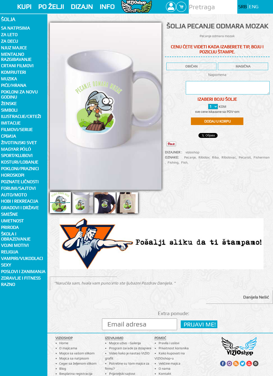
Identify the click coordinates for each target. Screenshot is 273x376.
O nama (165, 368)
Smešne (9, 214)
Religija (9, 251)
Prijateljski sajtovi (122, 374)
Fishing (173, 162)
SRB (242, 6)
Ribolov (203, 157)
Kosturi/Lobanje (19, 162)
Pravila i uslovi (169, 343)
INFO (107, 7)
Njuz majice (14, 47)
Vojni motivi (15, 245)
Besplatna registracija (76, 374)
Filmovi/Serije (17, 129)
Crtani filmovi (17, 65)
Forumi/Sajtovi (18, 188)
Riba (215, 157)
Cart (181, 7)
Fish (184, 162)
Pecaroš (245, 157)
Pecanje (190, 157)
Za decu (9, 41)
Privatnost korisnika (174, 348)
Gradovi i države (20, 207)
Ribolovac (229, 157)
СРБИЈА (8, 136)
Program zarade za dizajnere (130, 348)
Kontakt (165, 374)
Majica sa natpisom (74, 358)
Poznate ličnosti (20, 181)
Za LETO (9, 34)
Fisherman (262, 157)
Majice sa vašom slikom (76, 353)
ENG (253, 6)
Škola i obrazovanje (15, 236)
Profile (171, 7)
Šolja (8, 19)
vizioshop (192, 152)
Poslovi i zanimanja (23, 271)
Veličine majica (169, 363)
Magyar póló (16, 149)
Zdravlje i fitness (21, 278)
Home (63, 343)
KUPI (24, 7)
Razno (8, 284)
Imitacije (10, 122)
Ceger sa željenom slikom (77, 363)
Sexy (6, 264)
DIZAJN (82, 7)
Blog (62, 368)
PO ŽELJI (51, 7)
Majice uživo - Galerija (125, 343)
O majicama (68, 348)
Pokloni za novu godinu (19, 94)
